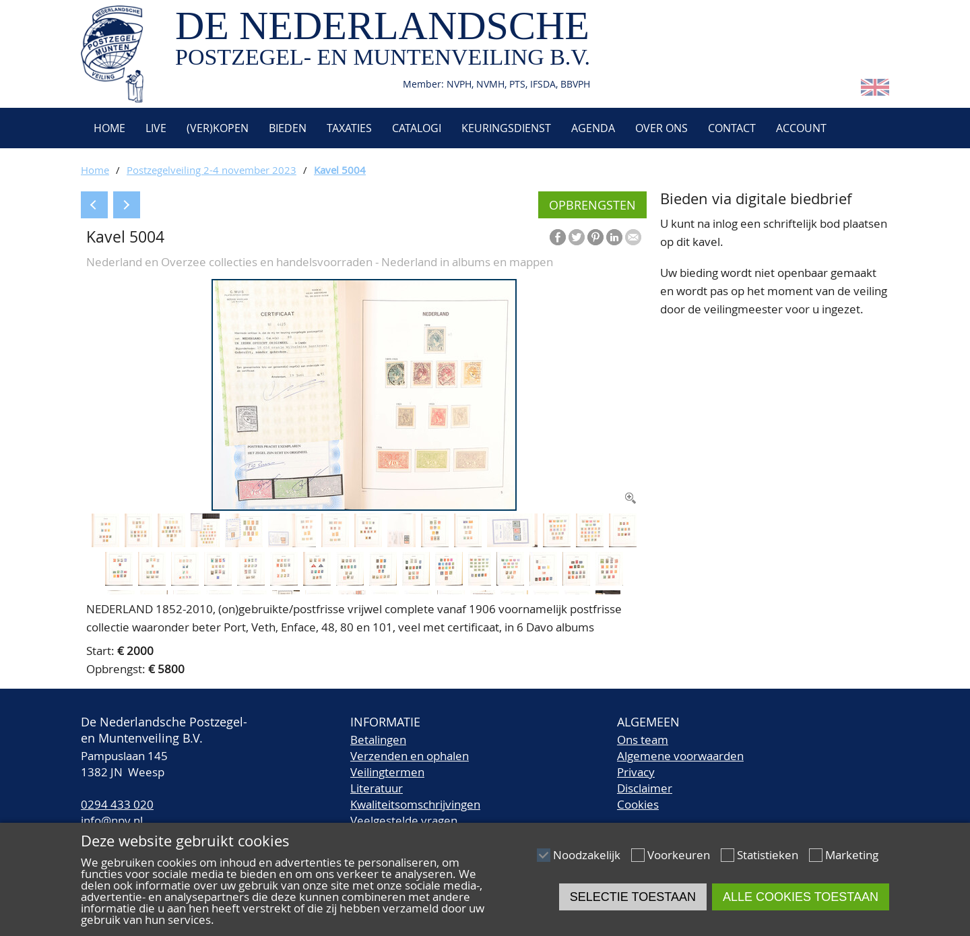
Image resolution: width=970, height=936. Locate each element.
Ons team (642, 739)
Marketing (851, 855)
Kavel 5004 (340, 170)
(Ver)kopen (218, 128)
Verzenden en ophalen (409, 755)
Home (108, 128)
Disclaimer (644, 788)
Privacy (636, 772)
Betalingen (378, 739)
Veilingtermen (387, 772)
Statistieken (767, 855)
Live (156, 128)
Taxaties (349, 128)
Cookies (638, 804)
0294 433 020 (117, 804)
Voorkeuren (678, 855)
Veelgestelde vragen (403, 820)
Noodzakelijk (586, 855)
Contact (732, 128)
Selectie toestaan (633, 897)
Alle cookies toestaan (800, 897)
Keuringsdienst (506, 128)
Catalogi (416, 128)
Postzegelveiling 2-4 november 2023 (211, 170)
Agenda (593, 128)
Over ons (661, 128)
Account (801, 128)
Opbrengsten (592, 205)
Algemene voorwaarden (680, 755)
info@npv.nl (112, 820)
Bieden (287, 128)
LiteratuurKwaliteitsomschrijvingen (415, 796)
